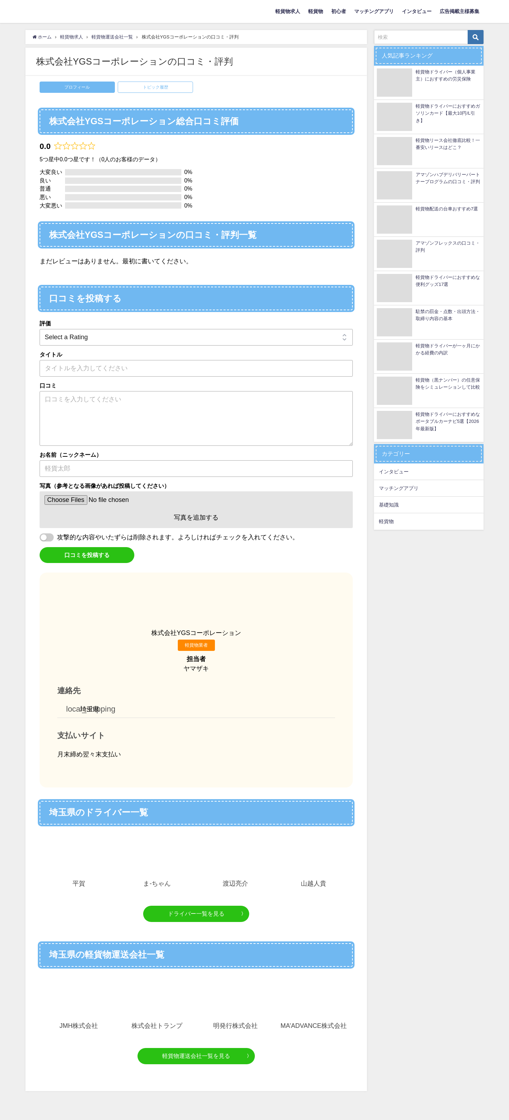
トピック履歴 (155, 87)
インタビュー (417, 11)
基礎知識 (389, 504)
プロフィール (77, 87)
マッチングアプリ (374, 11)
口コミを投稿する (87, 555)
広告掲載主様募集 (459, 11)
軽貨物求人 (287, 11)
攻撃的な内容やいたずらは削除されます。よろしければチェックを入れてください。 (178, 537)
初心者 (338, 11)
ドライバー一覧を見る (196, 913)
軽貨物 (315, 11)
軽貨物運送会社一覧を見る (196, 1056)
